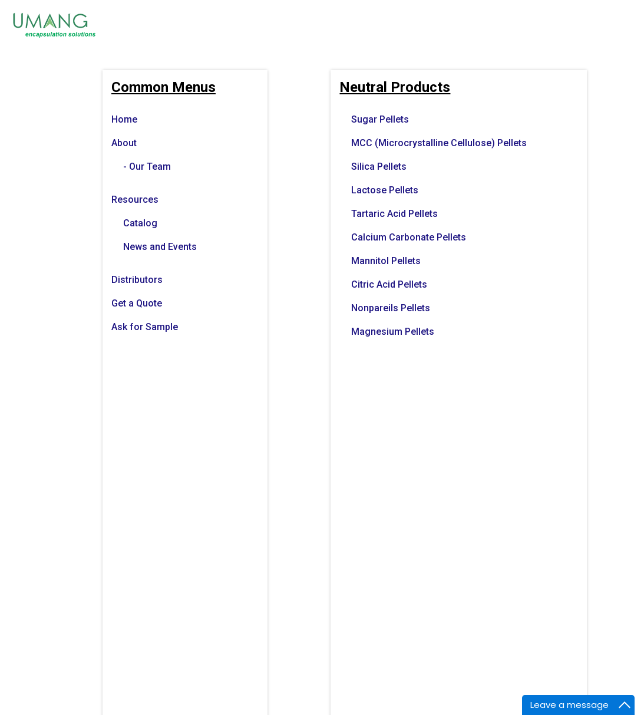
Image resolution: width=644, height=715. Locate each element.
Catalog (140, 223)
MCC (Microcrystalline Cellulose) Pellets (439, 143)
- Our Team (147, 166)
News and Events (160, 246)
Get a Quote (136, 303)
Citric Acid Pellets (389, 284)
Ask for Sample (144, 326)
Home (124, 119)
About (124, 143)
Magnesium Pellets (392, 331)
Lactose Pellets (384, 190)
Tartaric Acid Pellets (394, 213)
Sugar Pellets (380, 119)
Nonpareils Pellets (390, 308)
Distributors (137, 279)
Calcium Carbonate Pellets (408, 237)
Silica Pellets (379, 166)
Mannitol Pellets (386, 260)
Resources (134, 199)
